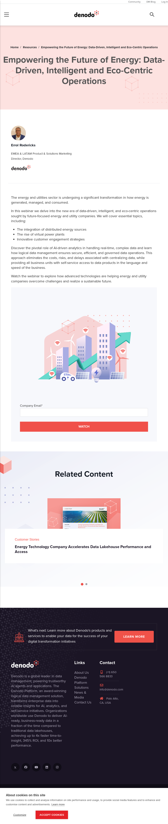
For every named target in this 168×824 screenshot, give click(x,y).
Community (134, 2)
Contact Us (82, 702)
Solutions (81, 687)
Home (14, 47)
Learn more (134, 636)
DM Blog (151, 2)
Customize (19, 814)
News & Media (80, 695)
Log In (164, 2)
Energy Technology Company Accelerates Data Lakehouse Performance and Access (83, 549)
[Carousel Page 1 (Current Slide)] (82, 584)
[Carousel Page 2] (86, 584)
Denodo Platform (80, 680)
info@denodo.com (111, 688)
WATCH (84, 426)
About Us (81, 672)
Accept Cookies (52, 814)
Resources (30, 47)
